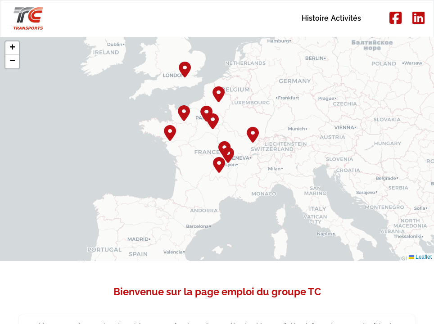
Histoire (286, 18)
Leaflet (420, 257)
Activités (336, 18)
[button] (219, 93)
